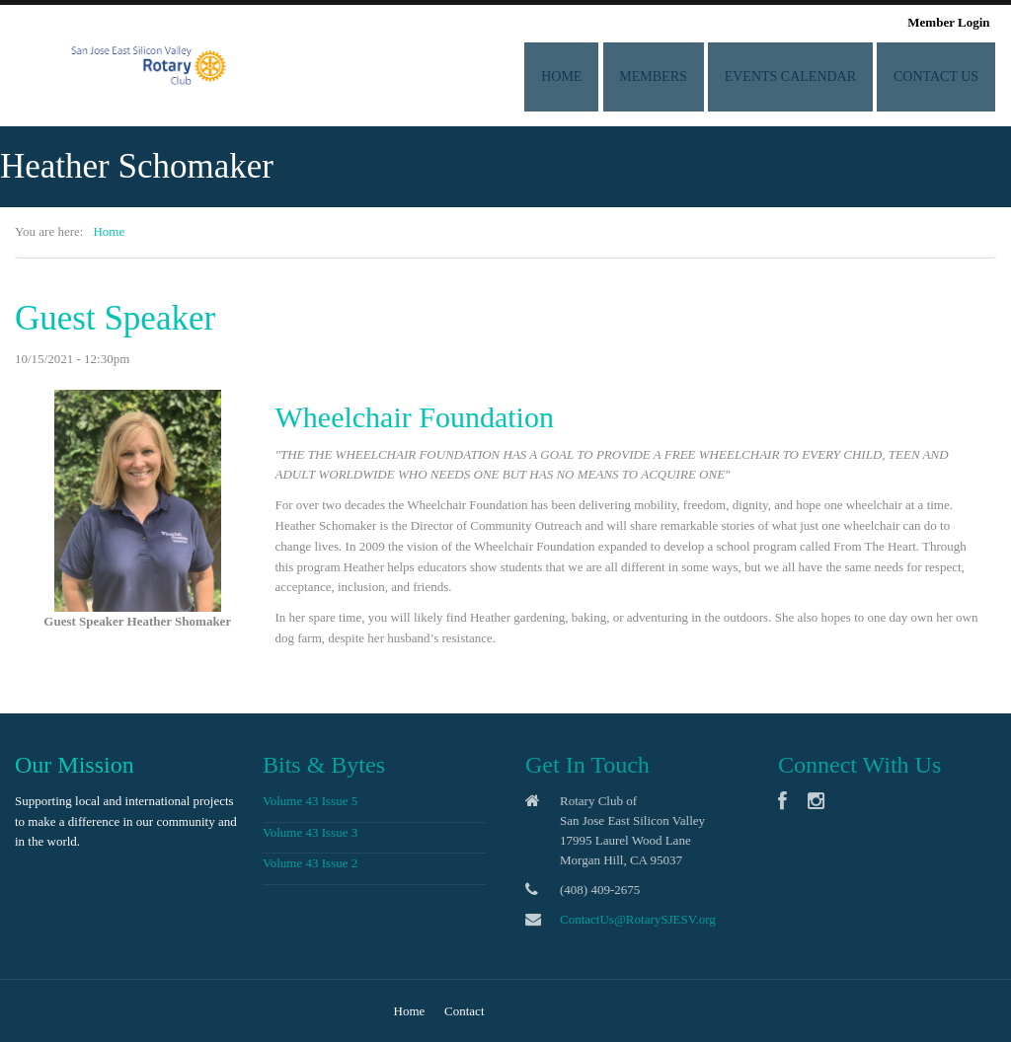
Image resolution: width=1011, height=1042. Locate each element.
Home (600, 76)
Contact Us (939, 76)
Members (680, 76)
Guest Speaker (115, 318)
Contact (464, 1011)
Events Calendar (805, 76)
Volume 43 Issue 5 (307, 800)
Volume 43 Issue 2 (307, 863)
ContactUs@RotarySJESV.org (641, 919)
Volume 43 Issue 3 (307, 832)
